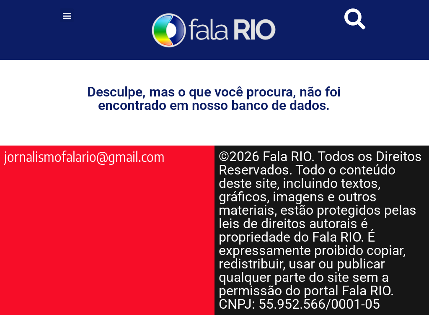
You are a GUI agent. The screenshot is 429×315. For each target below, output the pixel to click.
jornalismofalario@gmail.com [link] (84, 156)
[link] (214, 30)
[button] (67, 15)
